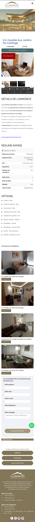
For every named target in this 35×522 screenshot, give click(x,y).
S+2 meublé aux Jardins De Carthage (12, 370)
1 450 (6, 341)
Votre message (10, 412)
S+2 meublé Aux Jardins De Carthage (19, 28)
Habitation (17, 452)
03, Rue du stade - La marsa (13, 500)
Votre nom (8, 391)
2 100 (6, 310)
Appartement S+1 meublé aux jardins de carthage (16, 339)
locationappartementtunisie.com (11, 137)
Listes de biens (17, 25)
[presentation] (19, 423)
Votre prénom (9, 384)
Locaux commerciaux (17, 463)
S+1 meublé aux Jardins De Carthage (12, 276)
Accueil (5, 25)
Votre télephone (10, 405)
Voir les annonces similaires (17, 50)
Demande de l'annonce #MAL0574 (17, 416)
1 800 (6, 279)
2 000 (6, 373)
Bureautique (17, 458)
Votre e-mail (9, 398)
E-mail (24, 46)
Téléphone (10, 46)
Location (29, 25)
